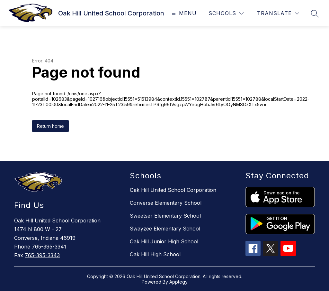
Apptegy (178, 282)
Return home (50, 126)
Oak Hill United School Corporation (173, 190)
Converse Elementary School (165, 203)
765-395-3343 (42, 255)
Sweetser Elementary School (165, 215)
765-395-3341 (49, 246)
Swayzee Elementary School (165, 228)
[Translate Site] (278, 13)
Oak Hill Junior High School (164, 241)
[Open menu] (183, 13)
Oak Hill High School (155, 254)
